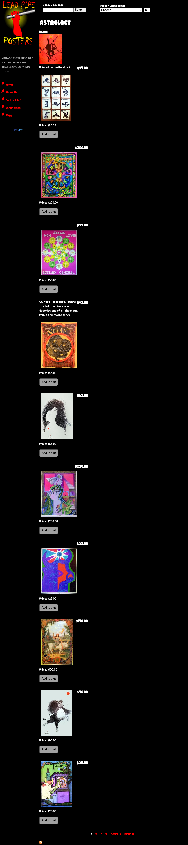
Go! (147, 10)
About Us (11, 92)
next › (116, 833)
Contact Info (14, 100)
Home (9, 85)
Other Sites (13, 108)
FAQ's (9, 116)
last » (129, 833)
